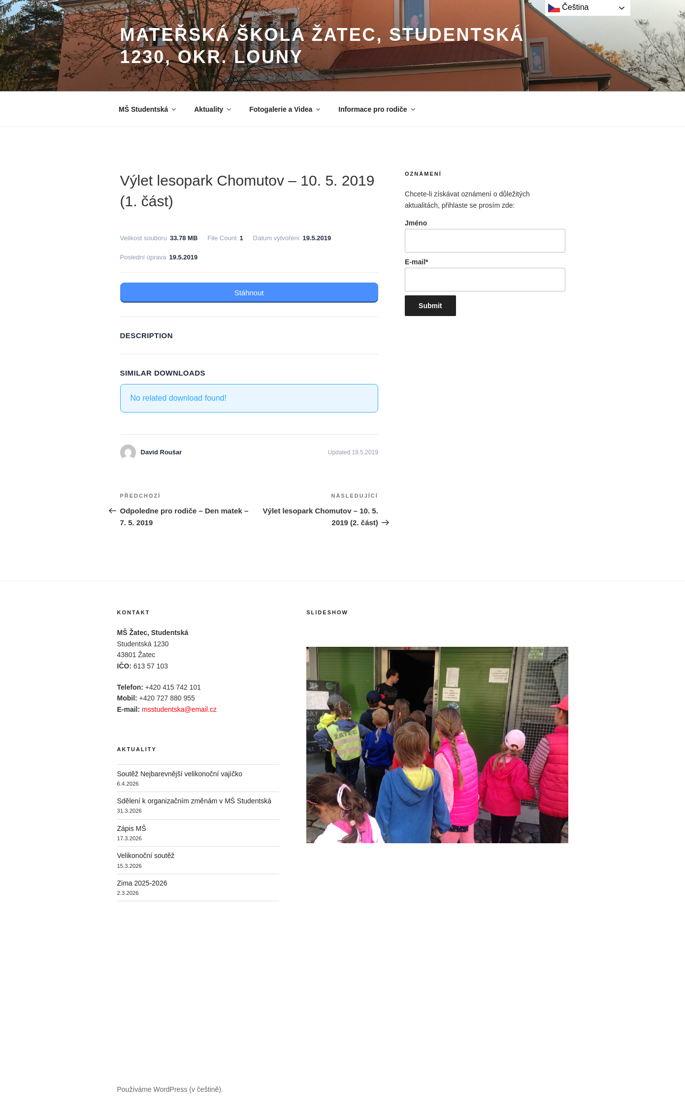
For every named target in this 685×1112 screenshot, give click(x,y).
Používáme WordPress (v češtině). (170, 1089)
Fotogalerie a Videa (285, 109)
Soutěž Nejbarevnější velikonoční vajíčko (179, 774)
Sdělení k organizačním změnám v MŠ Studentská (194, 801)
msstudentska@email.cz (179, 709)
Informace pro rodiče (377, 109)
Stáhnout (249, 292)
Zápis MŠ (131, 828)
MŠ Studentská (148, 109)
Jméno (485, 236)
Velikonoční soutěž (146, 855)
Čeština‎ (568, 8)
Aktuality (213, 109)
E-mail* (485, 274)
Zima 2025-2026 (142, 883)
